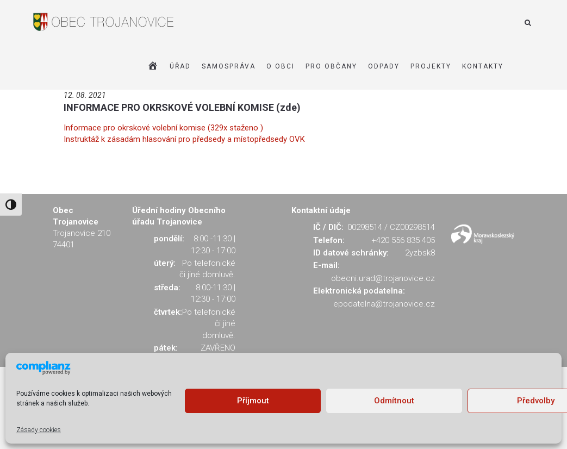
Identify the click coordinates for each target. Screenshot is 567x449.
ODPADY (384, 66)
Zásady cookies (38, 430)
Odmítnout (394, 401)
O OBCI (280, 66)
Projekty (430, 66)
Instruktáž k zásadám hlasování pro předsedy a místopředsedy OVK (184, 139)
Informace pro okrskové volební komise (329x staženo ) (163, 128)
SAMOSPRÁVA (229, 66)
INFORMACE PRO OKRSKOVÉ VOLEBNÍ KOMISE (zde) (182, 107)
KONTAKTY (482, 66)
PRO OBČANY (331, 66)
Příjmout (253, 401)
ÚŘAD (180, 66)
